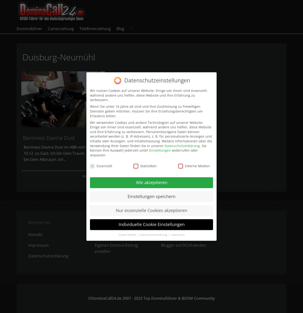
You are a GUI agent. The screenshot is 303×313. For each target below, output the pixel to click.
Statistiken (145, 163)
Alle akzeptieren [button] (151, 180)
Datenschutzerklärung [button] (154, 232)
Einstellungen (160, 147)
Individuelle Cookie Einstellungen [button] (152, 222)
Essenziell (101, 163)
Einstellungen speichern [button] (151, 194)
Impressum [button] (178, 232)
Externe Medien (194, 163)
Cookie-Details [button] (127, 232)
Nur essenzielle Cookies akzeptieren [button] (151, 208)
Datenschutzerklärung (182, 143)
